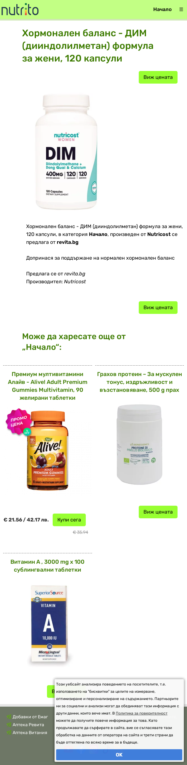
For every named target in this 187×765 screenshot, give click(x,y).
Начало (162, 9)
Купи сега (69, 520)
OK (119, 755)
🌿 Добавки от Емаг (27, 717)
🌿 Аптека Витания (26, 732)
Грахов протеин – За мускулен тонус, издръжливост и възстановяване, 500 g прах (139, 382)
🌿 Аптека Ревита (25, 724)
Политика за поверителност (141, 713)
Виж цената (158, 77)
